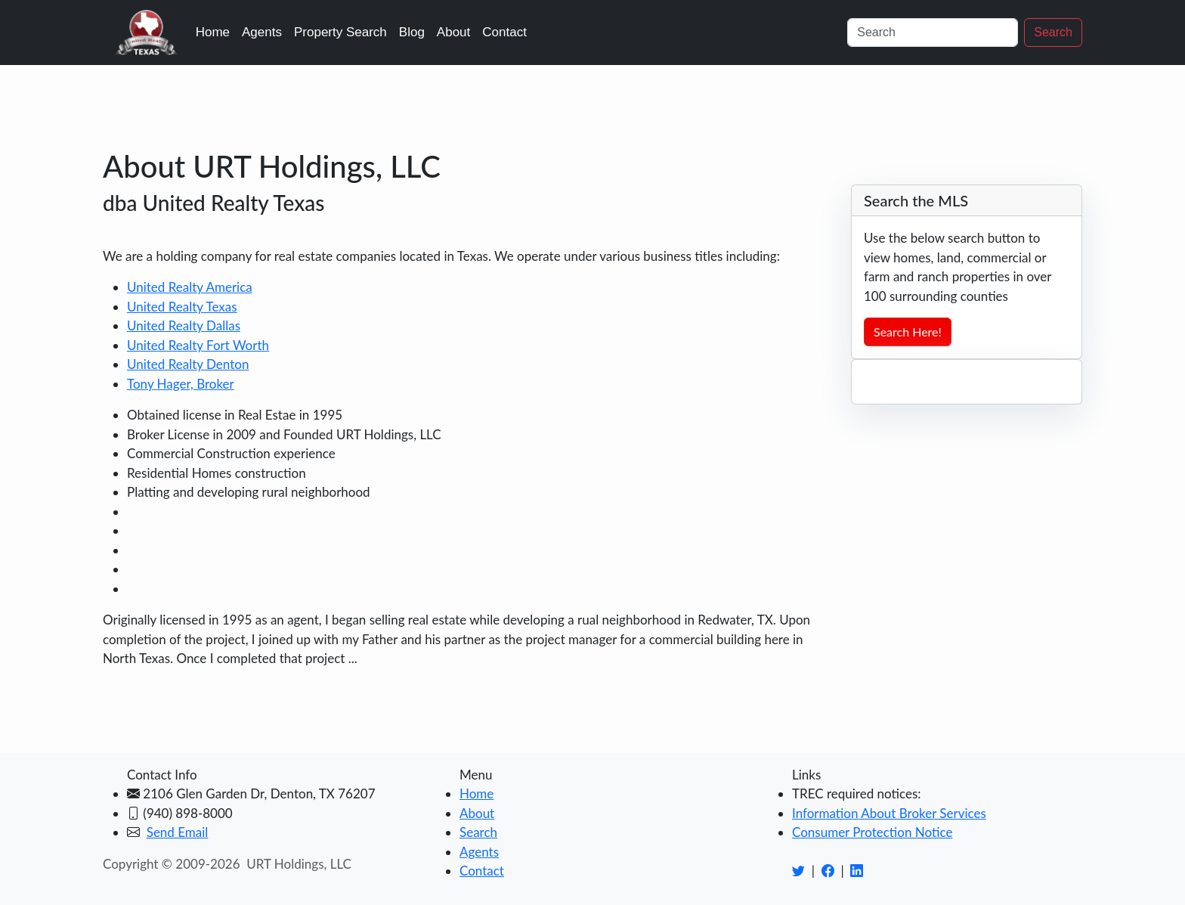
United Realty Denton (188, 364)
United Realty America (189, 287)
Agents (262, 32)
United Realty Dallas (183, 325)
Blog (412, 32)
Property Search (340, 32)
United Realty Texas (182, 307)
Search (1053, 32)
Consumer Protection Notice (872, 832)
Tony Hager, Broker (180, 384)
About (453, 32)
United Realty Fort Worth (198, 345)
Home (213, 32)
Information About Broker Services (889, 813)
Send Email (178, 832)
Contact (504, 32)
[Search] (932, 32)
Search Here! (908, 331)
